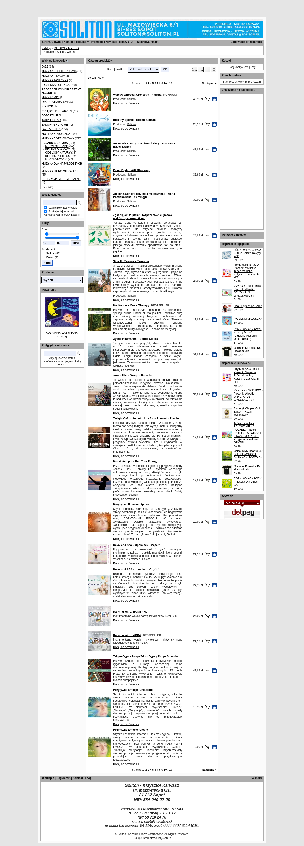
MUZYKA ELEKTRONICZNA (59, 71)
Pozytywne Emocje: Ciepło (130, 729)
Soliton (61, 52)
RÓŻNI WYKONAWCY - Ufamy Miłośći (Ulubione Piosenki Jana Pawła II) (248, 334)
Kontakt (78, 778)
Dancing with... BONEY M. (130, 611)
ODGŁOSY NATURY (57, 152)
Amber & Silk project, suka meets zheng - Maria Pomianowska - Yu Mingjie (144, 195)
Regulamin (63, 778)
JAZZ (45, 66)
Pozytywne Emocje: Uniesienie (133, 690)
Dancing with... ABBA (127, 635)
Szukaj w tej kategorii (61, 211)
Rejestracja (254, 41)
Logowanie (238, 41)
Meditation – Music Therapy (131, 305)
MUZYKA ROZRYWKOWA (58, 138)
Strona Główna (51, 41)
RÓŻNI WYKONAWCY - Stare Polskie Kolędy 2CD (248, 253)
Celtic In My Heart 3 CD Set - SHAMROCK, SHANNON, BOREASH (248, 454)
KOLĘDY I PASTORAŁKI (57, 111)
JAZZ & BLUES (51, 129)
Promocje (97, 41)
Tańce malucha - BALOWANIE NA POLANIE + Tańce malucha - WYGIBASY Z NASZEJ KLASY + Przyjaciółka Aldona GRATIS (247, 433)
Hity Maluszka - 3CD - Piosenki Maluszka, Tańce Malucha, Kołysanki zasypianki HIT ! (247, 271)
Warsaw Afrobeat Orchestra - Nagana (137, 94)
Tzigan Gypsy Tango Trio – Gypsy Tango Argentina (146, 656)
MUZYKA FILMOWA (54, 75)
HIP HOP (47, 106)
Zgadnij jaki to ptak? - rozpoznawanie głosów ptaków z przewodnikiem (142, 217)
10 (165, 83)
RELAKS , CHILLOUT (58, 155)
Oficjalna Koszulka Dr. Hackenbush (247, 349)
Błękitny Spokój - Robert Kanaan (134, 120)
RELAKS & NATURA (66, 48)
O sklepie (48, 778)
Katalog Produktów (76, 41)
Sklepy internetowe (145, 838)
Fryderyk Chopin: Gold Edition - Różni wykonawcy (247, 411)
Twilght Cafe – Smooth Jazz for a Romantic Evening (146, 418)
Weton (71, 52)
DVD (44, 187)
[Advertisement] (55, 7)
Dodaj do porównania (126, 103)
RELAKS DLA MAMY (58, 149)
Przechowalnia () (146, 41)
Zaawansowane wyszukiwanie (62, 214)
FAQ (88, 778)
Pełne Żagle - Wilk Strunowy (131, 170)
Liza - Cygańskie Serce (248, 306)
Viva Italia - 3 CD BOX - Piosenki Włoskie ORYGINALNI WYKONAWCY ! (248, 290)
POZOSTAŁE (50, 115)
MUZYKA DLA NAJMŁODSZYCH (62, 163)
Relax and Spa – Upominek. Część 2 (136, 545)
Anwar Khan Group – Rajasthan (133, 375)
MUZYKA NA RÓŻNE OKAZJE (60, 171)
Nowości (111, 41)
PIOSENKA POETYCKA (56, 84)
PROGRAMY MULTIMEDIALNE (61, 179)
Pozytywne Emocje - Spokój (131, 504)
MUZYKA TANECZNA (55, 80)
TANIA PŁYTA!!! (51, 120)
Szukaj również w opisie (62, 207)
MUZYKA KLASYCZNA (56, 133)
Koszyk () (126, 41)
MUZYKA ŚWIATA (56, 159)
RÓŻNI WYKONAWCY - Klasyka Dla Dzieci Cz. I (248, 482)
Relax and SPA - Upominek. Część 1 (136, 569)
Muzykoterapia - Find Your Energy (135, 461)
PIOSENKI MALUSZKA (248, 318)
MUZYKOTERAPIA (56, 146)
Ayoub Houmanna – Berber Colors (135, 339)
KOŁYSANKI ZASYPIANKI (62, 332)
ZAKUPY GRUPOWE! (55, 124)
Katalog (46, 48)
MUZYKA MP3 (50, 97)
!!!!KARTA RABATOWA (55, 101)
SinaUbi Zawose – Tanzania (131, 261)
